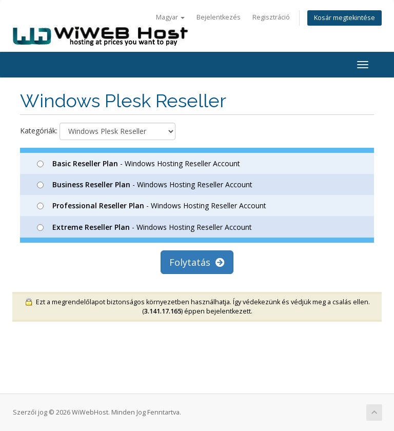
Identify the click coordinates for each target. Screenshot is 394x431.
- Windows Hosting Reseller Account (138, 163)
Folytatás (197, 262)
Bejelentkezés (218, 17)
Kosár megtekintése (344, 17)
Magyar (170, 17)
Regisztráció (271, 17)
